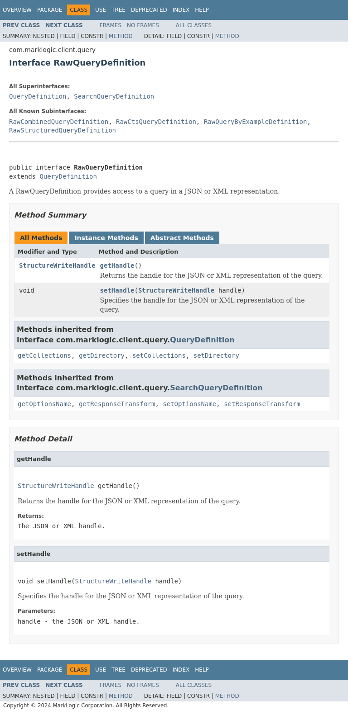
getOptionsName (44, 403)
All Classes (194, 25)
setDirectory (216, 355)
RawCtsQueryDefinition (156, 121)
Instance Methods (106, 237)
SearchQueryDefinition (114, 96)
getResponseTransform (117, 403)
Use (100, 10)
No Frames (143, 25)
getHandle (117, 265)
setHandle (117, 290)
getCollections (44, 355)
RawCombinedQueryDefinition (58, 121)
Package (49, 10)
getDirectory (102, 355)
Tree (118, 10)
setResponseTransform (262, 403)
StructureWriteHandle (57, 265)
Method (121, 36)
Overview (17, 10)
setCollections (159, 355)
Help (202, 10)
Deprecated (149, 10)
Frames (111, 25)
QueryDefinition (37, 96)
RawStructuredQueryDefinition (62, 130)
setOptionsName (189, 403)
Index (181, 10)
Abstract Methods (182, 237)
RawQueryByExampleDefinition (255, 121)
